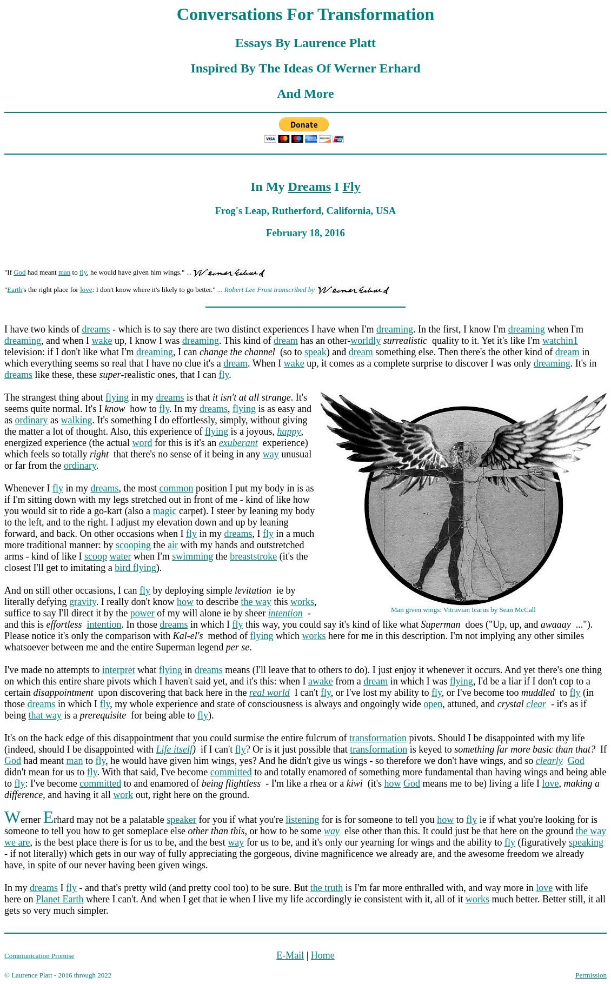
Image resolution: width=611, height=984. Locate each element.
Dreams (309, 186)
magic (164, 511)
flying (117, 397)
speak (315, 352)
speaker (181, 819)
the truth (326, 887)
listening (302, 819)
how (185, 601)
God (19, 272)
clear (536, 704)
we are (17, 842)
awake (320, 681)
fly (83, 272)
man (64, 272)
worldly (365, 340)
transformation (378, 738)
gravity (82, 601)
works (302, 601)
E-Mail (290, 955)
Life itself (174, 749)
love (86, 289)
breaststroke (253, 556)
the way (256, 601)
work (123, 794)
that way (45, 715)
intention (104, 624)
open (432, 704)
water (120, 556)
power (142, 613)
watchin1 (560, 340)
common (176, 488)
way (271, 454)
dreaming (394, 329)
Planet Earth (59, 899)
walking (76, 420)
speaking (586, 842)
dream (286, 340)
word (142, 442)
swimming (192, 556)
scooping (133, 545)
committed (231, 772)
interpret (118, 669)
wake (101, 340)
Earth (14, 289)
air (173, 545)
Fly (351, 186)
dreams (96, 329)
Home (323, 955)
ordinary (31, 420)
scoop (95, 556)
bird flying (135, 567)
